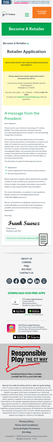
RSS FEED (26, 269)
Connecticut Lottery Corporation (34, 436)
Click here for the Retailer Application (22, 238)
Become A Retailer (14, 43)
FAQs (26, 266)
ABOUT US (26, 259)
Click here (28, 315)
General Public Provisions (26, 428)
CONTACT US (26, 273)
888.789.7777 (20, 377)
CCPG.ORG (37, 377)
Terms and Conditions (26, 425)
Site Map (26, 432)
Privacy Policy (26, 421)
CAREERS (26, 262)
